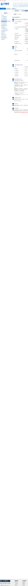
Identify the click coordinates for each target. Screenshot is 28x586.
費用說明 (23, 583)
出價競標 (16, 582)
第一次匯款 (16, 583)
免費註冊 (5, 0)
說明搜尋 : (15, 14)
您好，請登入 (1, 0)
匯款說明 (23, 582)
